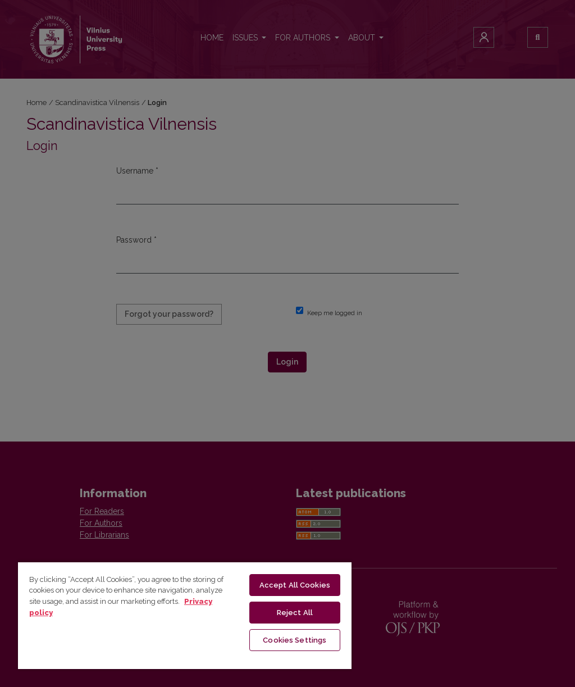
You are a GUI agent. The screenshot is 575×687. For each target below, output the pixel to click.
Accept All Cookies (294, 585)
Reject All (295, 612)
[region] (185, 615)
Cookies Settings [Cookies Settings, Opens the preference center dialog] (294, 640)
